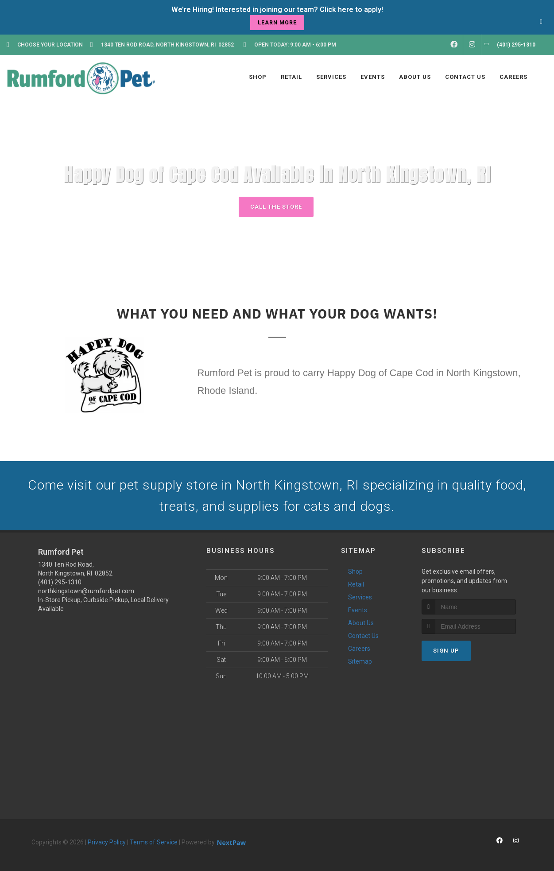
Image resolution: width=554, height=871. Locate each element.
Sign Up (446, 650)
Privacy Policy (107, 842)
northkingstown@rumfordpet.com (86, 591)
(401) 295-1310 (59, 582)
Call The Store (276, 206)
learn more (277, 22)
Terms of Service (154, 842)
